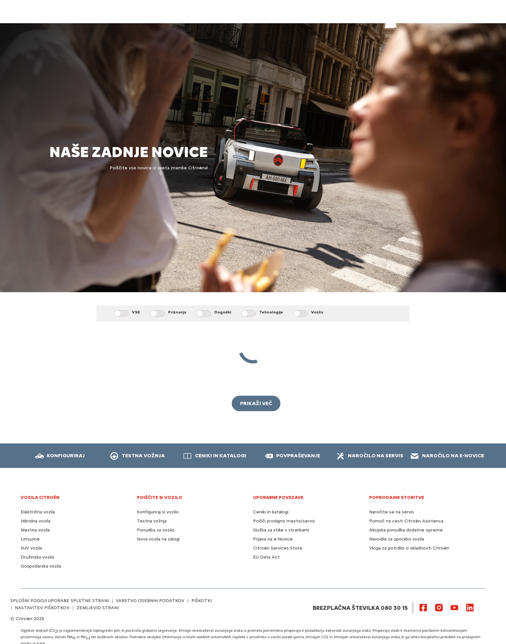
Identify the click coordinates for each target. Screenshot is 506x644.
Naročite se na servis (391, 512)
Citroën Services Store (277, 548)
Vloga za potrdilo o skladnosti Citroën (409, 548)
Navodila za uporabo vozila (396, 539)
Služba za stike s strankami (281, 530)
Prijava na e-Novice (273, 539)
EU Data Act (266, 557)
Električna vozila (38, 512)
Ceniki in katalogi (270, 512)
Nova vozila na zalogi (158, 539)
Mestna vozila (35, 530)
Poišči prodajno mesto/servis (284, 521)
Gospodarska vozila (41, 566)
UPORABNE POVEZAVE (278, 497)
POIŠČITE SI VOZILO (159, 497)
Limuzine (30, 539)
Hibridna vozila (35, 521)
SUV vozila (31, 548)
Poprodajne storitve (396, 497)
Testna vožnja (152, 521)
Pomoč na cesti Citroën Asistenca (406, 521)
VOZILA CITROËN (40, 497)
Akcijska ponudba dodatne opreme (406, 530)
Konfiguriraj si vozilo (158, 512)
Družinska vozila (37, 557)
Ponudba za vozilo (156, 530)
